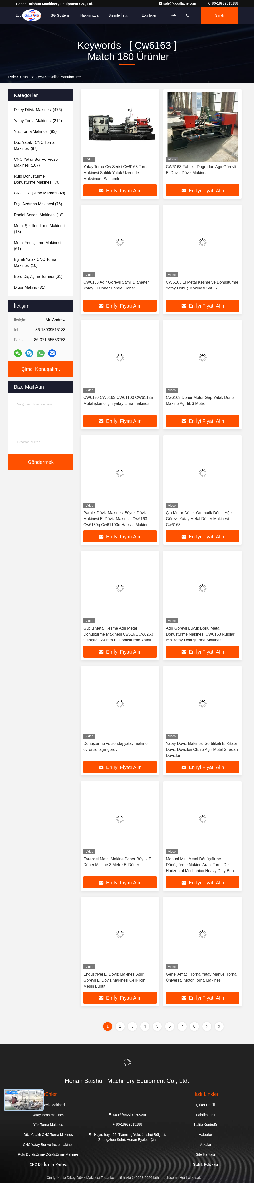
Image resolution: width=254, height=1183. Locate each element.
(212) (38, 121)
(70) (37, 179)
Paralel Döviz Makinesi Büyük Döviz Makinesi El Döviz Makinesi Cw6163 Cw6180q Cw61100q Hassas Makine (115, 519)
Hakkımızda (89, 15)
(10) (35, 262)
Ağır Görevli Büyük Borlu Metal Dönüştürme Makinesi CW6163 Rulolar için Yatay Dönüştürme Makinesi (200, 634)
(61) (37, 246)
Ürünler (26, 77)
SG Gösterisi (60, 15)
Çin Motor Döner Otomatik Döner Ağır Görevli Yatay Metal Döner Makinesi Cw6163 (199, 519)
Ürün (37, 15)
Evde (19, 15)
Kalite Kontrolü (205, 1125)
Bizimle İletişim (120, 15)
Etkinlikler (148, 15)
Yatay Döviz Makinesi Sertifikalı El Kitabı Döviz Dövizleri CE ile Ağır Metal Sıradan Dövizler (202, 749)
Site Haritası (205, 1154)
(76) (38, 204)
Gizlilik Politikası (205, 1164)
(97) (34, 145)
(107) (36, 162)
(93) (35, 131)
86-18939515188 (222, 3)
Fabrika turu (205, 1115)
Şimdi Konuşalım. (221, 18)
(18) (39, 215)
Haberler (205, 1135)
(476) (38, 110)
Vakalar (205, 1145)
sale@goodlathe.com (178, 3)
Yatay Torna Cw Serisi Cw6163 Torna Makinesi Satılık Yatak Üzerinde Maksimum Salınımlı (116, 173)
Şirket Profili (205, 1105)
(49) (39, 193)
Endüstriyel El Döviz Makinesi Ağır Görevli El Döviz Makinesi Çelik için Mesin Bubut (114, 980)
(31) (29, 287)
